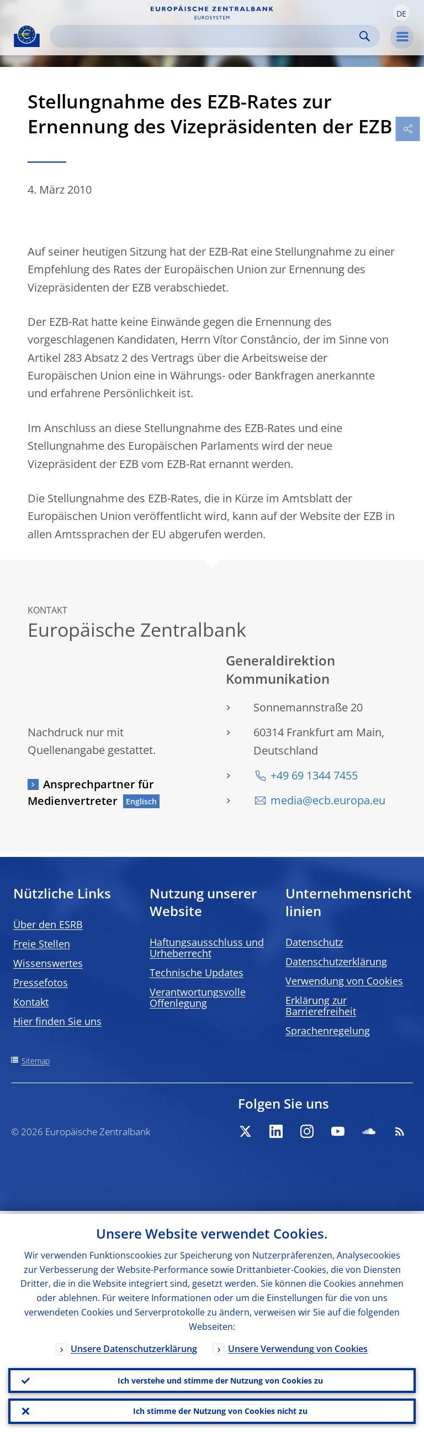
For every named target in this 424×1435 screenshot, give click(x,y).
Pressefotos (40, 982)
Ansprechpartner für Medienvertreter (91, 792)
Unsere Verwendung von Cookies (298, 1346)
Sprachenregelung (327, 1030)
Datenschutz (314, 942)
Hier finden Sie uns (57, 1021)
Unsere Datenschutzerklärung (134, 1346)
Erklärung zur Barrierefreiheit (320, 1006)
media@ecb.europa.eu (328, 800)
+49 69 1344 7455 (314, 775)
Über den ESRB (48, 924)
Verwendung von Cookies (344, 980)
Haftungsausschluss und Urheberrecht (207, 947)
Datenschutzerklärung (336, 961)
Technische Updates (196, 972)
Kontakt (31, 1001)
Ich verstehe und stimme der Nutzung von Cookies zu (220, 1378)
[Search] (206, 36)
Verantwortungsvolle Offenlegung (198, 997)
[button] (401, 12)
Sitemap (36, 1061)
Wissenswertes (48, 963)
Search (365, 36)
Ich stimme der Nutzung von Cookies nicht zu (220, 1410)
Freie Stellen (41, 943)
